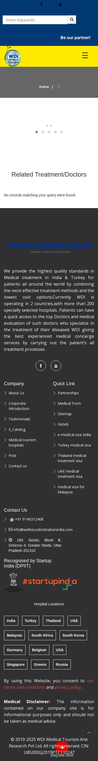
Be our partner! (75, 37)
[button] (36, 132)
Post (12, 455)
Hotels (63, 424)
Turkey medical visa (74, 445)
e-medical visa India (74, 434)
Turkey (31, 621)
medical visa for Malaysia (71, 489)
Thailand (53, 621)
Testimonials (19, 418)
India (11, 621)
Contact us (18, 465)
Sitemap (65, 413)
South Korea (73, 635)
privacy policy (68, 687)
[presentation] (47, 125)
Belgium (39, 650)
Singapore (16, 664)
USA (60, 650)
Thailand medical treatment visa (72, 458)
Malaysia (14, 635)
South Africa (42, 635)
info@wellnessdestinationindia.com (35, 529)
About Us (16, 392)
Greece (40, 664)
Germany (15, 650)
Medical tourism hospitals (22, 442)
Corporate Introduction (19, 406)
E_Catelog (17, 429)
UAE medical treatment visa (70, 474)
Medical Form (69, 403)
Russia (62, 664)
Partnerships (68, 392)
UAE (74, 621)
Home (44, 86)
